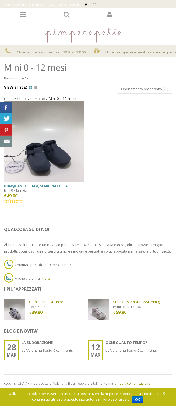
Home (9, 98)
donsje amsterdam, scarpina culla (36, 186)
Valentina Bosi (38, 350)
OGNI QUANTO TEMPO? (126, 342)
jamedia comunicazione (132, 383)
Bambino (37, 98)
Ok (137, 400)
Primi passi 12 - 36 (127, 306)
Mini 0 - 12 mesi (15, 190)
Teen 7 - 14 (37, 306)
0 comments (63, 350)
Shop (21, 98)
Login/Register (110, 14)
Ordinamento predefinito (141, 88)
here (46, 278)
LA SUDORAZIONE (37, 342)
